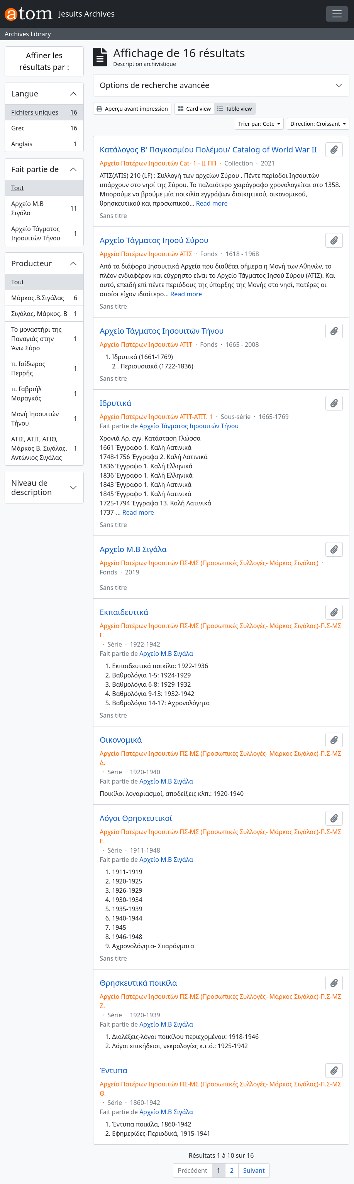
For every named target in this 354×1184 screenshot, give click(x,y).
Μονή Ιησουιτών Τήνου (44, 418)
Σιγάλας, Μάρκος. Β (44, 315)
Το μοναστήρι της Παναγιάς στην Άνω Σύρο (44, 338)
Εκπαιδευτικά (124, 612)
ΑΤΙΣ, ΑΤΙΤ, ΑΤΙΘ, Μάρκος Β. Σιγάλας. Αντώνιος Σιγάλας (44, 448)
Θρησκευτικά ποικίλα (138, 983)
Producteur (31, 263)
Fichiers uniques (44, 114)
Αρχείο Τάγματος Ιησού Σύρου (154, 240)
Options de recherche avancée (154, 85)
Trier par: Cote (257, 123)
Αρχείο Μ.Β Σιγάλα (44, 208)
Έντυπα (113, 1070)
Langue (24, 93)
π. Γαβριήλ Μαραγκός (44, 393)
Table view (234, 108)
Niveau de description (31, 487)
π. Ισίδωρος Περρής (44, 368)
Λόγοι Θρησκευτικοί (136, 818)
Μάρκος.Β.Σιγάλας (44, 299)
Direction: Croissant (315, 123)
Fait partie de (35, 169)
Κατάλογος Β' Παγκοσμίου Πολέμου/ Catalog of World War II (208, 149)
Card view (194, 108)
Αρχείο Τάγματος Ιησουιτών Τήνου (44, 233)
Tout (17, 188)
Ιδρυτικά (115, 403)
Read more (212, 203)
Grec (44, 129)
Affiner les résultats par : (44, 61)
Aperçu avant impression (132, 108)
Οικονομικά (121, 740)
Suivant (254, 1170)
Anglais (44, 145)
